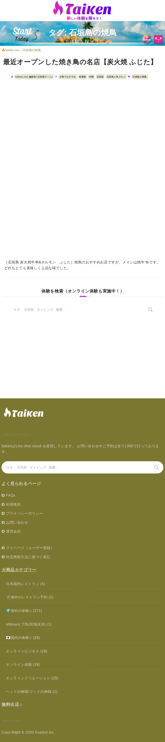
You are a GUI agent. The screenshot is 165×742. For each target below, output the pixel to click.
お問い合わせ (17, 522)
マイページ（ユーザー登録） (30, 548)
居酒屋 (82, 76)
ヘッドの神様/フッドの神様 (28, 692)
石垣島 (100, 76)
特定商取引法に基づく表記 (28, 557)
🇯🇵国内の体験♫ (19, 638)
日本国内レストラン (22, 584)
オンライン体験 (19, 664)
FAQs (10, 495)
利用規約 (13, 504)
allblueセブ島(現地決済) (26, 624)
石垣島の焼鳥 (139, 76)
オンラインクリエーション (28, 678)
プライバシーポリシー (24, 513)
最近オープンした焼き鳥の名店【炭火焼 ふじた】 (80, 61)
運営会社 (13, 531)
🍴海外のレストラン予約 (27, 597)
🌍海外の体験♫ (19, 611)
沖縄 (91, 76)
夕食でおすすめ (67, 76)
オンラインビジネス (22, 651)
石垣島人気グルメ (116, 76)
